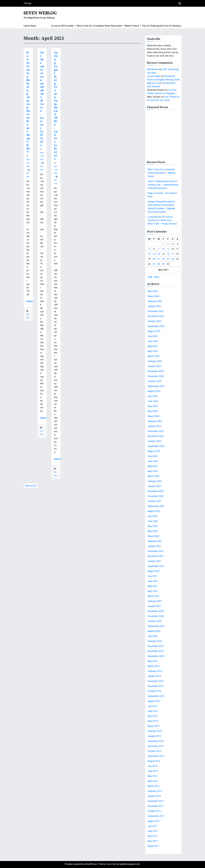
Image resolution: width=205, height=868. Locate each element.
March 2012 (153, 786)
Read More (32, 301)
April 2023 (153, 471)
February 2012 (155, 791)
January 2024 (154, 426)
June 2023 (153, 461)
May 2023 (153, 466)
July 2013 (152, 706)
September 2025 (156, 326)
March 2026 (153, 296)
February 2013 (155, 731)
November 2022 (156, 496)
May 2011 (153, 836)
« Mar (149, 277)
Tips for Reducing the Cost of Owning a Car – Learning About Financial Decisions (163, 185)
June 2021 (153, 581)
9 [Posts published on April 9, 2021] (168, 249)
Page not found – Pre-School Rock (162, 195)
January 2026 (154, 306)
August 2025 (154, 331)
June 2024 (153, 401)
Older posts (31, 485)
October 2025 (154, 321)
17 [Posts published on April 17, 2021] (172, 254)
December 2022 (156, 491)
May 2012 (153, 776)
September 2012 (156, 756)
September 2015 (156, 656)
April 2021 (153, 591)
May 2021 (153, 586)
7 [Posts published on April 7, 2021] (158, 249)
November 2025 (156, 316)
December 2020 (156, 611)
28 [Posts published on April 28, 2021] (158, 264)
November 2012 (156, 746)
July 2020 (152, 636)
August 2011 (154, 821)
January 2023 (154, 486)
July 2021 (152, 576)
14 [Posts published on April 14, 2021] (158, 254)
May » (157, 277)
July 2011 (152, 826)
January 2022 (154, 546)
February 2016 (155, 641)
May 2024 (153, 406)
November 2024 (156, 376)
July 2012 (152, 766)
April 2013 (153, 721)
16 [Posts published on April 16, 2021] (168, 254)
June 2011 (153, 831)
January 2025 (154, 366)
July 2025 (152, 336)
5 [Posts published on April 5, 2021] (149, 249)
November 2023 (156, 436)
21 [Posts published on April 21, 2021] (158, 259)
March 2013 (153, 726)
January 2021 (154, 606)
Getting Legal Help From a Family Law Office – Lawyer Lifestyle (56, 106)
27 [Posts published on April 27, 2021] (154, 264)
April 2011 (153, 841)
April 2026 (153, 291)
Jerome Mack (154, 76)
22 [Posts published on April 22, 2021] (163, 259)
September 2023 (156, 446)
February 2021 (155, 601)
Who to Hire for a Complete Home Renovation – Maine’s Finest (161, 173)
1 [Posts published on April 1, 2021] (163, 244)
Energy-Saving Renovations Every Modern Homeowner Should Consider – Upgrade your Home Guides (161, 206)
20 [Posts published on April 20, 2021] (154, 259)
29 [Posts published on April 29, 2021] (163, 264)
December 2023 (156, 431)
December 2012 (156, 741)
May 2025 (153, 346)
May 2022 (153, 526)
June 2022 (153, 521)
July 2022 (152, 516)
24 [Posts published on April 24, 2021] (172, 259)
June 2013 (153, 711)
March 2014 (153, 666)
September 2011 (156, 816)
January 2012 (154, 796)
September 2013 (156, 696)
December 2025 (156, 311)
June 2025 (153, 341)
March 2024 (153, 416)
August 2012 (154, 761)
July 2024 (152, 396)
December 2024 (156, 371)
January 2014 (154, 676)
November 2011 (156, 806)
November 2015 (156, 651)
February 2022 (155, 541)
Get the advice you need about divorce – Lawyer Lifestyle (42, 99)
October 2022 (154, 501)
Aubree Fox (152, 83)
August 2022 (154, 511)
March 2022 (153, 536)
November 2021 (156, 556)
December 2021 (156, 551)
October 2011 (154, 811)
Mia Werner (152, 69)
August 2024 (154, 391)
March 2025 (153, 356)
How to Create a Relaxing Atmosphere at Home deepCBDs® (28, 102)
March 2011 (153, 846)
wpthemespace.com (130, 864)
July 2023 (152, 456)
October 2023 (154, 441)
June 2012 (153, 771)
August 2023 (154, 451)
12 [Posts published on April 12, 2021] (149, 254)
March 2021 (153, 596)
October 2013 (154, 691)
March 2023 (153, 476)
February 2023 (155, 481)
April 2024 (153, 411)
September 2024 (156, 386)
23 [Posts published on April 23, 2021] (168, 259)
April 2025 (153, 351)
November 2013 (156, 686)
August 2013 (154, 701)
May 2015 (153, 661)
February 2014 (155, 671)
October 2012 (154, 751)
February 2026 (155, 301)
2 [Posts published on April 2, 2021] (168, 244)
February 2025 (155, 361)
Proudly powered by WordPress (81, 864)
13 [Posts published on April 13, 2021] (154, 254)
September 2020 (156, 626)
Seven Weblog (40, 13)
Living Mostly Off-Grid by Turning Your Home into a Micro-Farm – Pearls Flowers (162, 220)
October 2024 (154, 381)
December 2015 (156, 646)
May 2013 (153, 716)
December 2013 (156, 681)
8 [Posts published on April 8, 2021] (163, 249)
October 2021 (154, 561)
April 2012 (153, 781)
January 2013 (154, 736)
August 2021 (154, 571)
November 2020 (156, 616)
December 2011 (156, 801)
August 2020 (154, 631)
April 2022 (153, 531)
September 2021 (156, 566)
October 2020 (154, 621)
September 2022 (156, 506)
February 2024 (155, 421)
